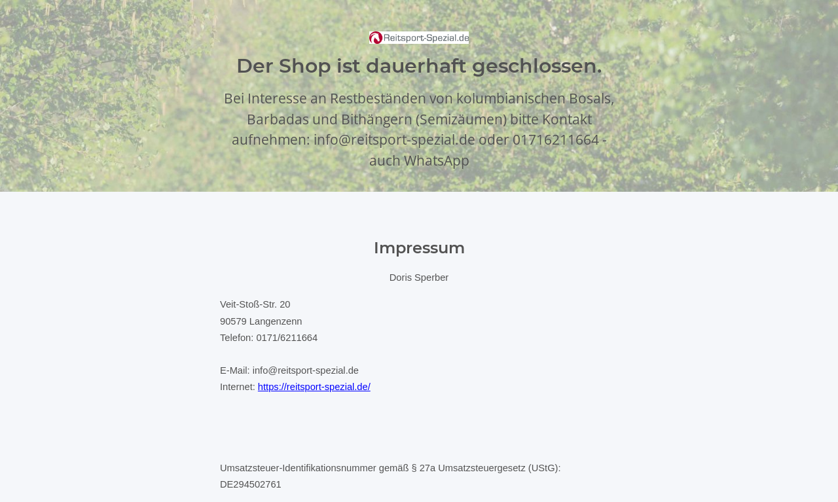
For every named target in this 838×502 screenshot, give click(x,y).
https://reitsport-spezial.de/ (314, 387)
